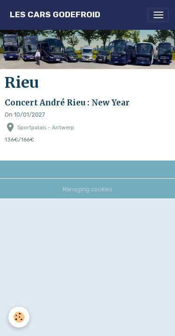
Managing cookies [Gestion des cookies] (87, 189)
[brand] (55, 15)
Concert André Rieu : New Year (67, 103)
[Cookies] (18, 317)
